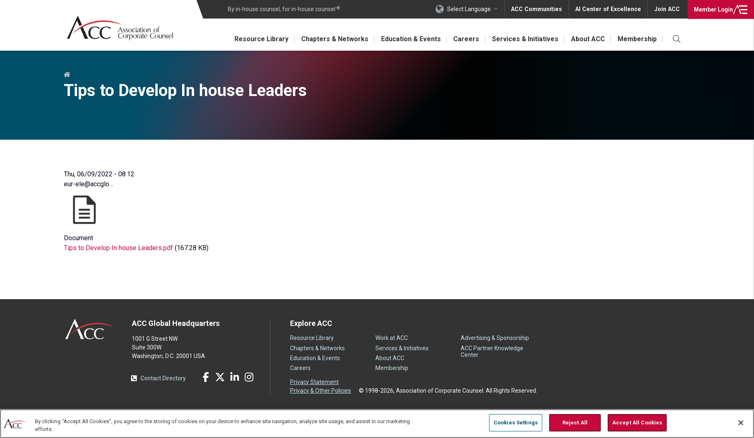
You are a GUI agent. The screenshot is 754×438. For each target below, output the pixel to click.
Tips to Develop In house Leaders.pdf (118, 248)
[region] (377, 423)
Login (713, 9)
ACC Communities (539, 9)
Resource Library (258, 39)
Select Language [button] (472, 9)
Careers (465, 39)
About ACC (587, 39)
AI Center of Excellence (609, 9)
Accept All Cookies (637, 422)
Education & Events (408, 39)
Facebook (205, 377)
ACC (89, 329)
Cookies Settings (516, 422)
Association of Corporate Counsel (120, 28)
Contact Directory (163, 378)
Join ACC (666, 9)
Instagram (248, 377)
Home (67, 75)
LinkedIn (234, 377)
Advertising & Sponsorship (495, 338)
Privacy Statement (314, 382)
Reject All (575, 422)
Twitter (220, 377)
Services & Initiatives (524, 39)
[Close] (741, 423)
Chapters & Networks (331, 39)
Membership (636, 39)
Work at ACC (391, 338)
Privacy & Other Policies (320, 390)
